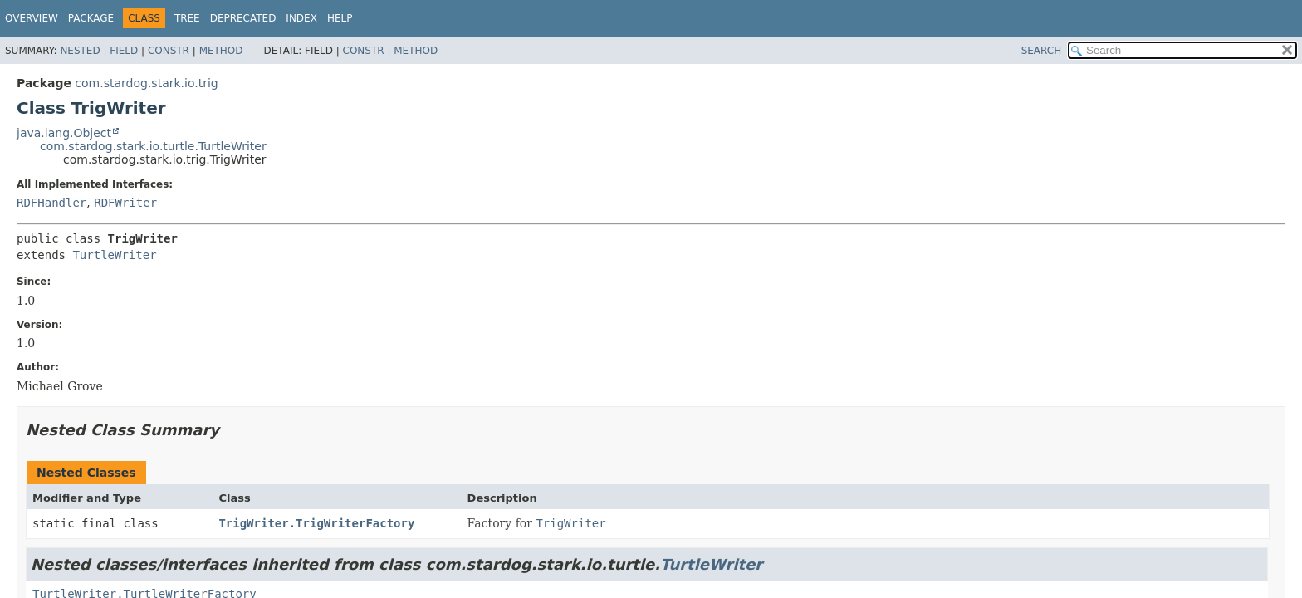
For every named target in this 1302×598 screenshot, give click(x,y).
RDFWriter (125, 202)
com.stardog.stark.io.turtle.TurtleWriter (153, 146)
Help (340, 18)
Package (91, 18)
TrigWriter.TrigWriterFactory (316, 523)
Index (301, 18)
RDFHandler (51, 202)
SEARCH (1041, 50)
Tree (187, 18)
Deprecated (243, 18)
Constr (168, 50)
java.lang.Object (64, 133)
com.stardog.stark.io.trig (146, 83)
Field (124, 50)
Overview (31, 18)
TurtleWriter (114, 255)
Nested (80, 50)
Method (221, 50)
